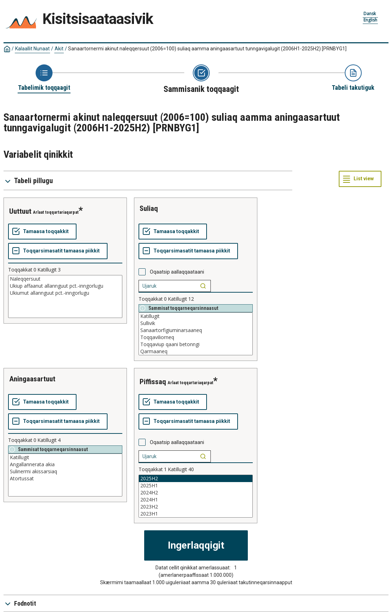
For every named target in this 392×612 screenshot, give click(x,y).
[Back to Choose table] (44, 78)
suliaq (149, 208)
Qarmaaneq (195, 351)
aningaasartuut (32, 379)
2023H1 (195, 513)
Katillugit (195, 316)
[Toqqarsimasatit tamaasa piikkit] (58, 251)
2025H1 (195, 485)
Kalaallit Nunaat (32, 48)
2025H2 (195, 478)
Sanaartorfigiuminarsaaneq (195, 330)
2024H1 (195, 499)
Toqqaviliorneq (195, 337)
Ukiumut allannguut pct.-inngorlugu (65, 292)
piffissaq (153, 381)
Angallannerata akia (65, 464)
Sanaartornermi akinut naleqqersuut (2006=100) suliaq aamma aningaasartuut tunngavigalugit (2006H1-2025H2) (207, 48)
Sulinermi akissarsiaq (65, 471)
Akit (59, 48)
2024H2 (195, 492)
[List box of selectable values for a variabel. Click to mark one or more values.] (65, 296)
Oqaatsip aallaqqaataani (177, 272)
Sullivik (195, 323)
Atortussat (65, 478)
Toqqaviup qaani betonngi (195, 344)
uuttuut (20, 211)
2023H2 (195, 506)
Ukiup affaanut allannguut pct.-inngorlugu (65, 285)
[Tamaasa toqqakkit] (42, 232)
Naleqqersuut (65, 278)
